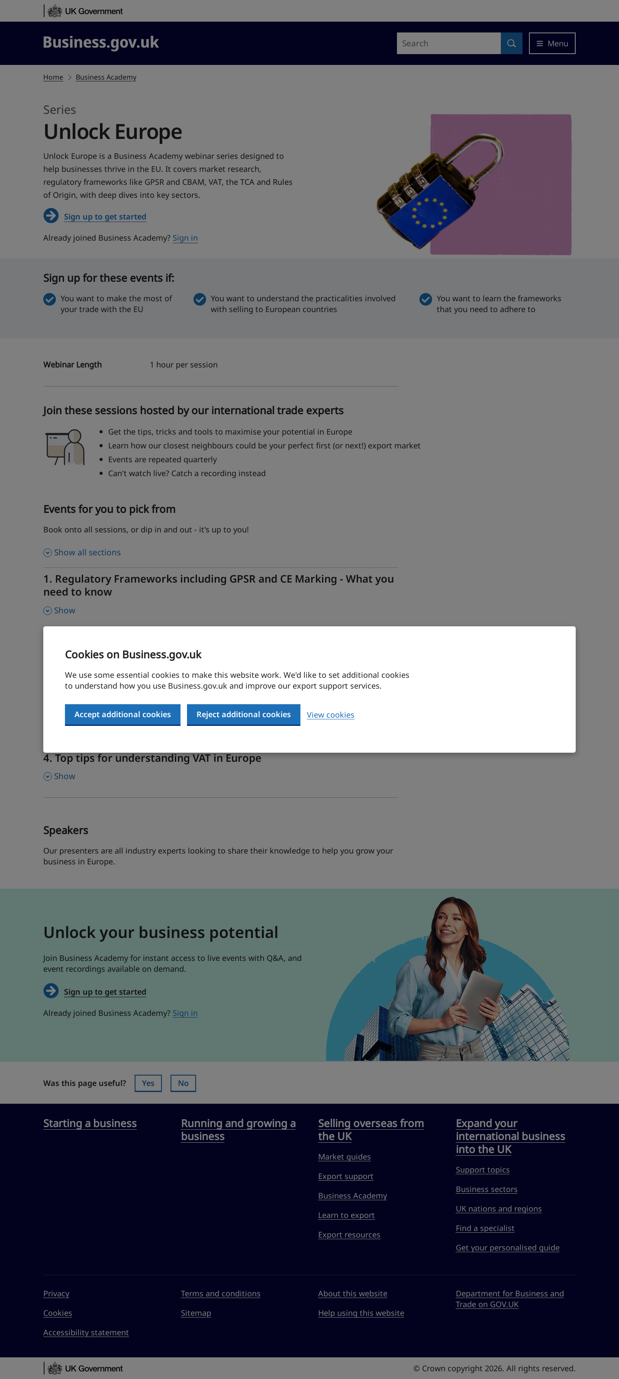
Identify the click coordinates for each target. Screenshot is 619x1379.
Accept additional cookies (122, 714)
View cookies (331, 714)
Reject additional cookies (244, 714)
